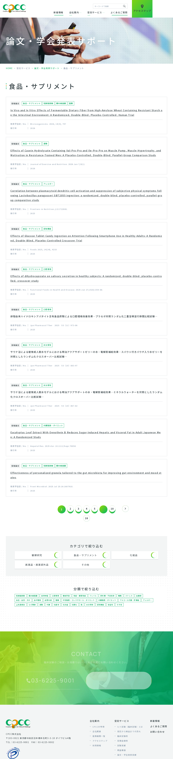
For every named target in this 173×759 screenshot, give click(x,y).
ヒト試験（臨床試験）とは (130, 732)
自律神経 (46, 599)
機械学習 (68, 599)
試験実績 (121, 750)
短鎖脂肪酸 (21, 599)
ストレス (133, 599)
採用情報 (97, 750)
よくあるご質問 (119, 12)
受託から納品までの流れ (129, 736)
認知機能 (115, 609)
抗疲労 (71, 609)
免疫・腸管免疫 (82, 599)
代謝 (62, 609)
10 (115, 509)
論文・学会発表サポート (47, 68)
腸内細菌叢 (34, 599)
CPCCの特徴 (99, 732)
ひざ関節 (46, 609)
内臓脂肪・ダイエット (112, 604)
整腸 (59, 604)
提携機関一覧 (99, 741)
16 (86, 519)
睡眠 (124, 599)
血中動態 (39, 604)
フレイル (96, 599)
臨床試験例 (122, 741)
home (9, 68)
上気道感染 (34, 609)
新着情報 (58, 12)
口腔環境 (57, 599)
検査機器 (121, 755)
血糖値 (143, 599)
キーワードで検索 (124, 6)
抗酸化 (89, 609)
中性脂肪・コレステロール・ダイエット (81, 604)
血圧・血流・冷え (24, 604)
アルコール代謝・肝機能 (135, 604)
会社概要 (97, 736)
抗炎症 (80, 609)
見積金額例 (122, 746)
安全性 (126, 609)
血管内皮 (50, 604)
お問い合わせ (157, 737)
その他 (135, 609)
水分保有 (104, 609)
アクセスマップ (100, 746)
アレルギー (21, 609)
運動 (55, 609)
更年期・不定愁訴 (111, 599)
